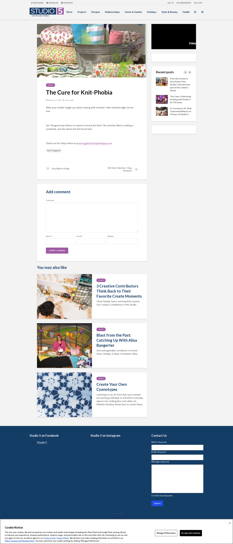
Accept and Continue (190, 533)
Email (79, 236)
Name (49, 236)
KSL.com (198, 3)
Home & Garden (133, 12)
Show (69, 12)
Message (160, 461)
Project (50, 85)
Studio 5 (42, 442)
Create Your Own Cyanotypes (111, 387)
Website (110, 236)
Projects (81, 12)
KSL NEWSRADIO (184, 3)
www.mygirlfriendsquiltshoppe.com (94, 143)
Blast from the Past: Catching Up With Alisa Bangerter (116, 340)
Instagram (37, 3)
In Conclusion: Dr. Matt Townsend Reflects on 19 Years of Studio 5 (181, 111)
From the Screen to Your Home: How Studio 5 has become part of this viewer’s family (180, 84)
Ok (230, 523)
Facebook (52, 3)
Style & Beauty (170, 12)
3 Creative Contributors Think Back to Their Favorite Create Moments (119, 291)
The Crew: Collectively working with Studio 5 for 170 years (180, 99)
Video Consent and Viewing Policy (20, 541)
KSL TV (171, 3)
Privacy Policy (63, 538)
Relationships (112, 12)
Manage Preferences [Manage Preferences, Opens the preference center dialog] (166, 533)
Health (186, 12)
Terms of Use (50, 538)
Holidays (151, 12)
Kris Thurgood (53, 150)
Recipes (95, 12)
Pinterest (67, 3)
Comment (50, 200)
